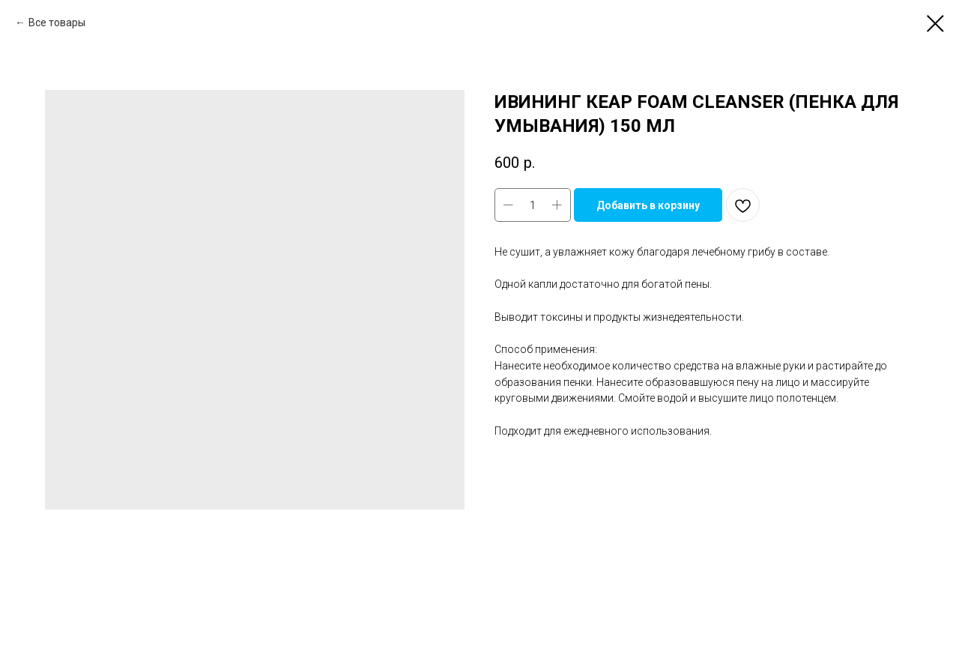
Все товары (56, 22)
